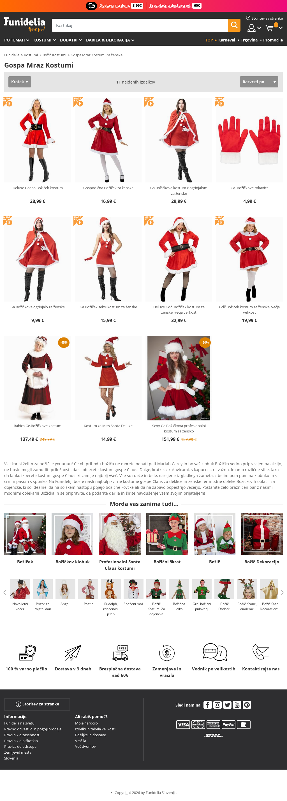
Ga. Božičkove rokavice (250, 187)
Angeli (65, 603)
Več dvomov (85, 746)
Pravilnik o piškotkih (21, 740)
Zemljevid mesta (17, 752)
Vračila (80, 740)
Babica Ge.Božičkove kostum (37, 425)
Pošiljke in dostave (90, 734)
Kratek (17, 81)
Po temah (14, 40)
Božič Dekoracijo (261, 561)
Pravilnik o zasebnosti (22, 734)
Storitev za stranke (37, 704)
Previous (5, 592)
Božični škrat (167, 561)
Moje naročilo (86, 723)
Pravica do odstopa (20, 746)
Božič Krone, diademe (247, 606)
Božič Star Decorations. (270, 606)
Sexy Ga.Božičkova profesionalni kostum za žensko (179, 428)
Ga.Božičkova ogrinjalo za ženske (37, 306)
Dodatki (69, 40)
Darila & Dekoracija (108, 40)
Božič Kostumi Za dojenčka (156, 608)
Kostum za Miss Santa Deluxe (108, 425)
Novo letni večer (20, 606)
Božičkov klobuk (72, 561)
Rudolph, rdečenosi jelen (111, 608)
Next (282, 592)
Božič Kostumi (54, 54)
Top (209, 40)
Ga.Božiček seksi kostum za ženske (108, 306)
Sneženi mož (134, 603)
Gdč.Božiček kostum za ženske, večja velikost (249, 309)
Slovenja (11, 758)
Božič (214, 561)
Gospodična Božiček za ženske (108, 187)
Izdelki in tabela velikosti (95, 728)
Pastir (88, 603)
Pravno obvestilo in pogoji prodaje (32, 728)
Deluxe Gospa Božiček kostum (38, 187)
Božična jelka (179, 606)
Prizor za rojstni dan (42, 606)
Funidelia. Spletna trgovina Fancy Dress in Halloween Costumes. (24, 24)
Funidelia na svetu (19, 723)
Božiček (25, 561)
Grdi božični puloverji (202, 606)
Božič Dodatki (224, 606)
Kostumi (42, 40)
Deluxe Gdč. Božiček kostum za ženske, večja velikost (179, 309)
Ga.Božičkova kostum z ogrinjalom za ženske (178, 190)
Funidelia (11, 54)
